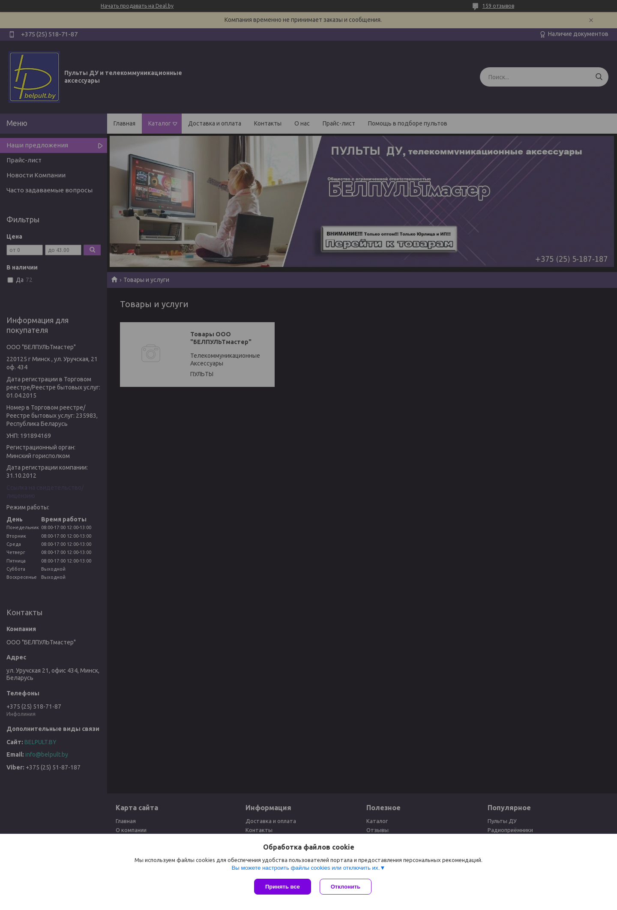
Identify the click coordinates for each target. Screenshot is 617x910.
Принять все (282, 886)
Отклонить (345, 886)
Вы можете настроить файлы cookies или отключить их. (305, 868)
